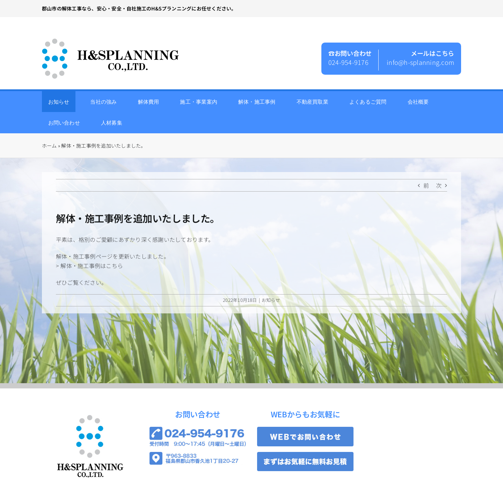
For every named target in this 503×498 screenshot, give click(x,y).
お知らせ (271, 300)
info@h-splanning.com (420, 62)
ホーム (49, 145)
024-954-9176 (348, 62)
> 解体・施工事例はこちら (89, 265)
